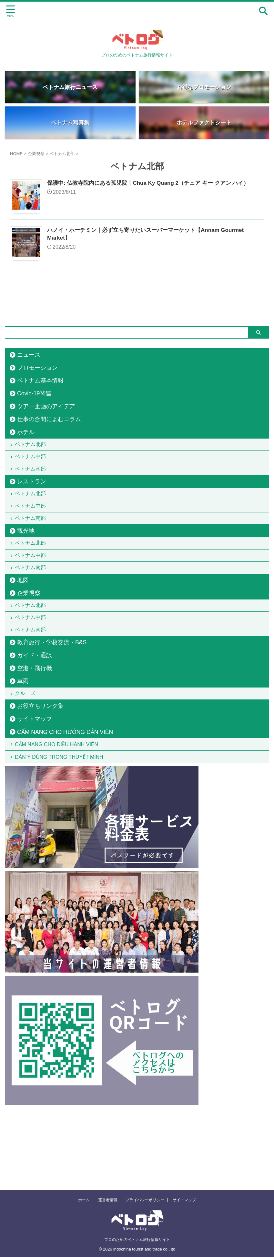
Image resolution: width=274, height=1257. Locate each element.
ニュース (28, 354)
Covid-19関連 (34, 393)
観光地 (26, 558)
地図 (23, 621)
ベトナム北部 (31, 446)
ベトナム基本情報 (40, 380)
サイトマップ (34, 777)
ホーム (84, 1200)
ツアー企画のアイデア (46, 406)
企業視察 (28, 633)
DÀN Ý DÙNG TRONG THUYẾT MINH (60, 822)
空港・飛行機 (34, 722)
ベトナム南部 (31, 480)
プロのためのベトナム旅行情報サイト (137, 1239)
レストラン (31, 495)
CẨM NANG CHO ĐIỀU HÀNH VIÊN (58, 805)
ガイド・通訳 (34, 709)
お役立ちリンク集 (40, 764)
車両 (23, 735)
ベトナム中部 (31, 463)
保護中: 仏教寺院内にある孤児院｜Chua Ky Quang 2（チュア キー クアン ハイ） (154, 183)
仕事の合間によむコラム (49, 419)
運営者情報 (107, 1200)
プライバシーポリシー (145, 1200)
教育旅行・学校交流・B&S (51, 696)
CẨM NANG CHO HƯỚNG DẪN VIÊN (65, 790)
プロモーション (37, 367)
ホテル (26, 432)
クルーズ (26, 749)
